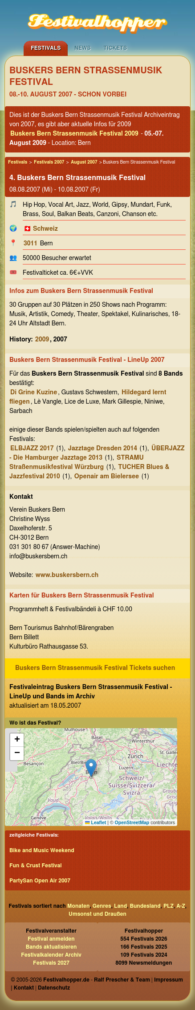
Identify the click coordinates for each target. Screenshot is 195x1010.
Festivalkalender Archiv (51, 955)
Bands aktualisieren (51, 947)
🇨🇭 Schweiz (41, 229)
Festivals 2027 (51, 963)
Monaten (78, 906)
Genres (102, 906)
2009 (42, 340)
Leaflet (95, 822)
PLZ (168, 906)
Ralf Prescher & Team (122, 979)
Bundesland (145, 906)
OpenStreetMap (132, 822)
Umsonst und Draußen (97, 914)
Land (120, 906)
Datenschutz (54, 987)
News (82, 48)
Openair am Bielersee (106, 476)
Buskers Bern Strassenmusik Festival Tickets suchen (95, 668)
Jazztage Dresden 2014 (102, 448)
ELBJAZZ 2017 (32, 448)
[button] (91, 768)
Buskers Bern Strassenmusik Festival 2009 (74, 134)
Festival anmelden (51, 939)
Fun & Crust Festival (35, 865)
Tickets (115, 48)
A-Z (180, 906)
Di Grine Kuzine (33, 392)
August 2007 (84, 162)
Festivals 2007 (49, 162)
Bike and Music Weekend (41, 850)
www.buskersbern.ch (67, 575)
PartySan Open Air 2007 (39, 880)
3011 (30, 243)
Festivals (46, 48)
